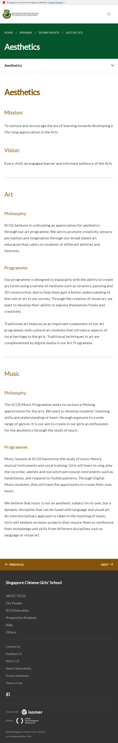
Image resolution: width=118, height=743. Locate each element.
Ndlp (9, 625)
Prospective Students (21, 618)
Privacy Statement (17, 675)
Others (11, 632)
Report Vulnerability (18, 668)
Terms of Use (14, 683)
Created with (27, 711)
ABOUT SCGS (15, 596)
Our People (14, 603)
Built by (25, 720)
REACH (11, 661)
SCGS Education (17, 610)
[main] (59, 296)
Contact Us (13, 646)
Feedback (12, 653)
